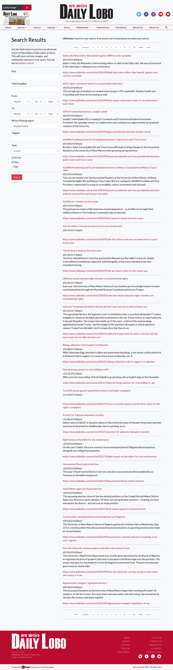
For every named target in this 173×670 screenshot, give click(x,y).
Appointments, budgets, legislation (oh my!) (85, 583)
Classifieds (121, 27)
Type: (14, 145)
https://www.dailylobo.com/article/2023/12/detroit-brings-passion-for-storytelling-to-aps (109, 382)
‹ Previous (85, 47)
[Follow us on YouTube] (161, 13)
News (8, 27)
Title (14, 166)
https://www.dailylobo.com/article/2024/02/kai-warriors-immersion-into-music (103, 218)
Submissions (103, 27)
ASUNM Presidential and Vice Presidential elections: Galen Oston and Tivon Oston (104, 139)
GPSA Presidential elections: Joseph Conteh (85, 111)
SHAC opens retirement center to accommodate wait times (93, 83)
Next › (141, 47)
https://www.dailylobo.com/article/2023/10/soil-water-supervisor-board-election (104, 509)
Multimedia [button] (82, 27)
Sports (125, 641)
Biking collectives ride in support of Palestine (85, 345)
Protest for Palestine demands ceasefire (83, 415)
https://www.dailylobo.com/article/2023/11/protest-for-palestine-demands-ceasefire (106, 431)
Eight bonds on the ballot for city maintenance (86, 439)
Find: (13, 71)
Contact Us (156, 641)
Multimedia (123, 652)
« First (76, 47)
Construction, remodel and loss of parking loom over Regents (94, 516)
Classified (156, 648)
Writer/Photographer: (22, 120)
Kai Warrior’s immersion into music (80, 201)
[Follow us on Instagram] (153, 13)
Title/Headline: (19, 83)
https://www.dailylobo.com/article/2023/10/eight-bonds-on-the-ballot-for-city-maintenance (110, 456)
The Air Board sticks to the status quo (82, 250)
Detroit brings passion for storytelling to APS (86, 369)
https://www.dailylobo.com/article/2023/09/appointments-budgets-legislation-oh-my (106, 603)
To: (13, 108)
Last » (149, 47)
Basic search (27, 63)
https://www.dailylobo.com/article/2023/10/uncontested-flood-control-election (103, 481)
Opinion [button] (51, 27)
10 (134, 47)
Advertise (138, 27)
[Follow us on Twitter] (139, 13)
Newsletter (155, 645)
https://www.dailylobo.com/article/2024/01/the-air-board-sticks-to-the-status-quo (105, 270)
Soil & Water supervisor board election (82, 488)
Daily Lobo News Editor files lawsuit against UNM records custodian (97, 55)
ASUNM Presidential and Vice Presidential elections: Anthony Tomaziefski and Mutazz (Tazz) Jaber (110, 169)
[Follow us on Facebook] (146, 13)
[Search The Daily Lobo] (166, 27)
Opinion (125, 648)
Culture (37, 27)
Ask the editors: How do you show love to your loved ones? (92, 226)
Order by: (16, 157)
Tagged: (15, 133)
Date (15, 162)
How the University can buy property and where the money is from (96, 548)
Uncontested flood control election (80, 464)
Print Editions (154, 652)
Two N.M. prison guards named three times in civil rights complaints (97, 390)
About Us (154, 27)
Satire (67, 27)
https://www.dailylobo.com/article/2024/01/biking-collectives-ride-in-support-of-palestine (109, 361)
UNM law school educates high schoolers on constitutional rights (95, 278)
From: (14, 95)
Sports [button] (21, 27)
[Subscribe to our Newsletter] (168, 13)
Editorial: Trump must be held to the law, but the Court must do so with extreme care (105, 306)
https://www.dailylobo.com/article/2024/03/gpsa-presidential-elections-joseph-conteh (107, 131)
